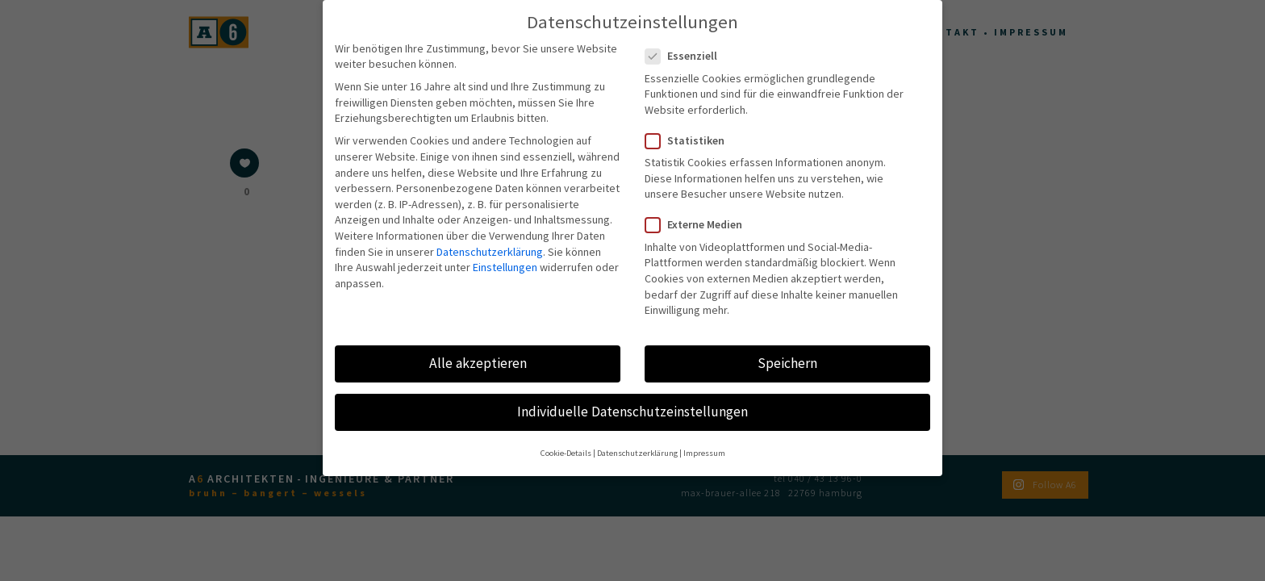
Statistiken (691, 129)
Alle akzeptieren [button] (478, 351)
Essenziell (688, 44)
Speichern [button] (787, 351)
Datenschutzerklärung (489, 239)
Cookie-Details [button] (566, 442)
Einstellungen (505, 256)
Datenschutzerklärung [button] (637, 442)
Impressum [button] (704, 442)
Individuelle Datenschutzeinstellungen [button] (632, 400)
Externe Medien (700, 213)
